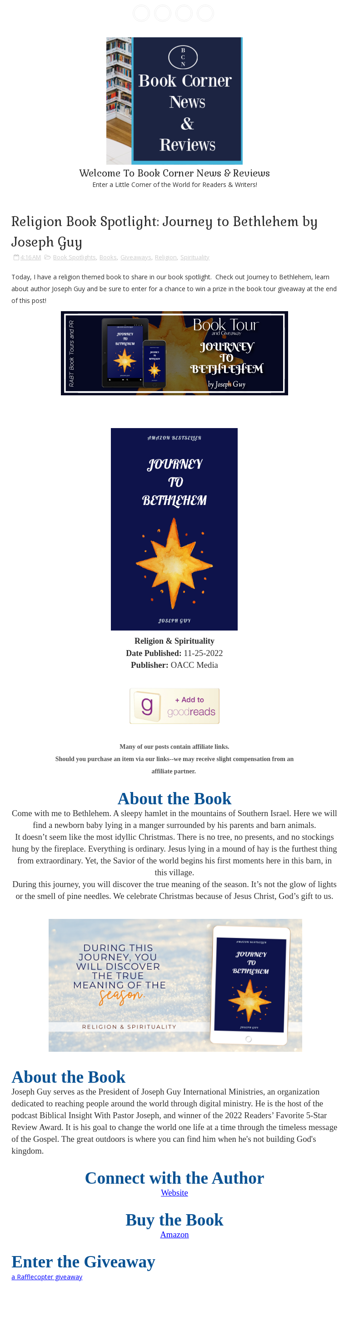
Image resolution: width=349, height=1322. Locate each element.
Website (174, 1192)
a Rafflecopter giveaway (46, 1276)
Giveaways (135, 257)
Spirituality (194, 257)
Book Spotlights (74, 257)
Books (108, 257)
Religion (166, 257)
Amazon (174, 1234)
